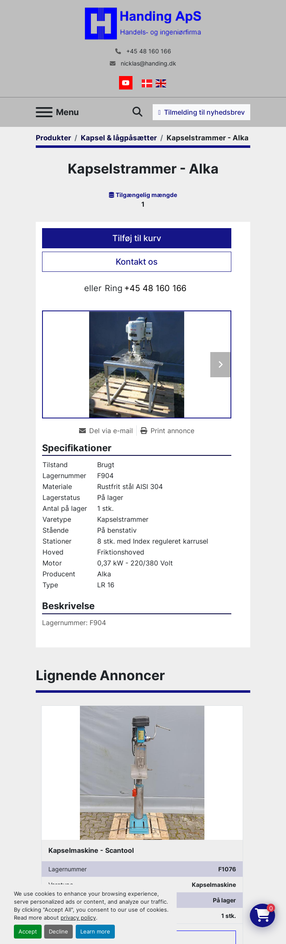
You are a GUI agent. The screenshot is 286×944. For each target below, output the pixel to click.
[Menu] (44, 112)
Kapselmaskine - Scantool (91, 850)
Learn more (95, 931)
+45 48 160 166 (147, 51)
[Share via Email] (108, 430)
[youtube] (125, 82)
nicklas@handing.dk (147, 63)
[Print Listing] (167, 430)
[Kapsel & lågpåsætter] (119, 138)
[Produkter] (53, 138)
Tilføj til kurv (136, 238)
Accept (28, 931)
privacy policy (78, 918)
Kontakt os (137, 262)
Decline (58, 931)
